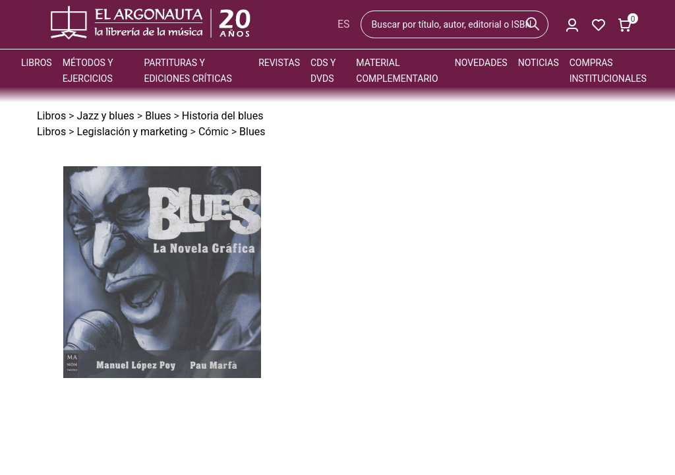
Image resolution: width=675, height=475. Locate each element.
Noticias (538, 62)
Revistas (279, 62)
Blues (158, 116)
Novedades (481, 62)
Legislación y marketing (131, 131)
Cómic (213, 131)
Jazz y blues (105, 116)
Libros (36, 62)
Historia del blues (223, 116)
